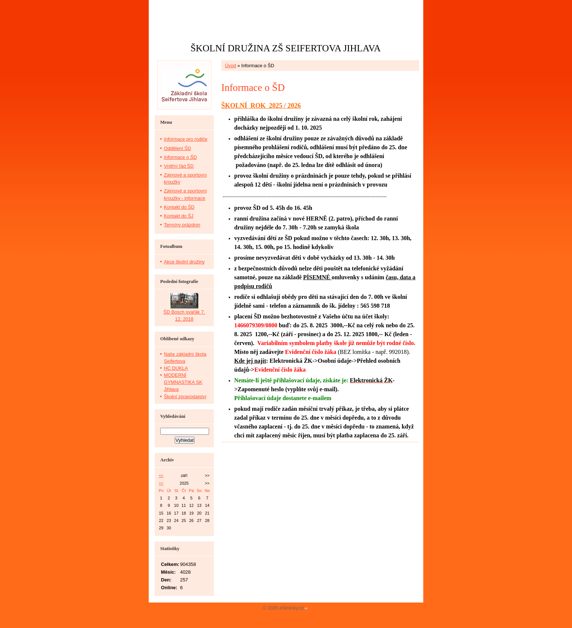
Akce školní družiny (184, 261)
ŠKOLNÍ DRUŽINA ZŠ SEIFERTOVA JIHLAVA (286, 48)
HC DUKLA (176, 368)
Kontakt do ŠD (179, 207)
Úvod (230, 65)
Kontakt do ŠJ (179, 216)
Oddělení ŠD (177, 148)
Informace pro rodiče (185, 139)
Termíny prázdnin (182, 225)
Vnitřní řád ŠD (179, 166)
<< (161, 475)
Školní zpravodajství (185, 396)
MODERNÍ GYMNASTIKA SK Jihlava (183, 382)
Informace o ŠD (180, 157)
